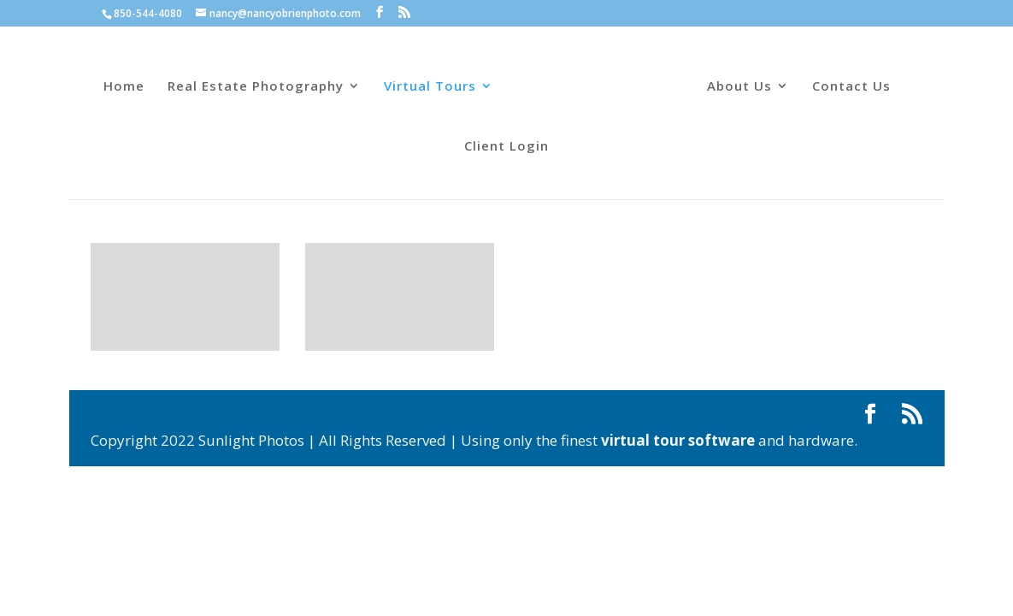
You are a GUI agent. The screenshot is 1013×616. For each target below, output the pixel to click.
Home (123, 87)
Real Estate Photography (256, 87)
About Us (739, 87)
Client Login (506, 146)
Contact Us (851, 87)
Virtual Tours (430, 87)
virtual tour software (678, 440)
